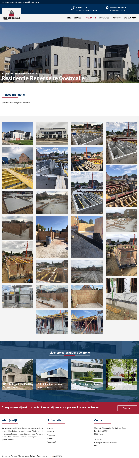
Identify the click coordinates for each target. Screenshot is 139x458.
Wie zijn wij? (130, 17)
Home (68, 17)
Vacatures (104, 17)
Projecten (91, 17)
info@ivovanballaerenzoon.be (86, 10)
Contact (116, 17)
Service (77, 17)
